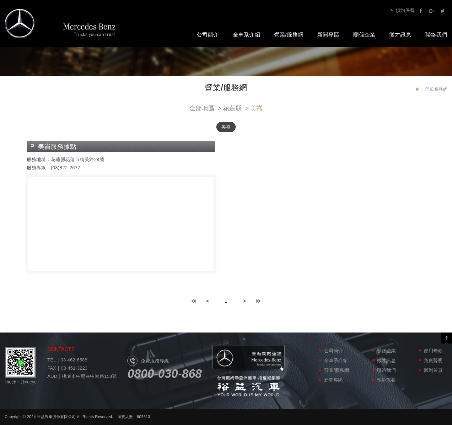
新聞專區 (328, 35)
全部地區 (201, 108)
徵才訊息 (400, 35)
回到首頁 (433, 370)
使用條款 (433, 350)
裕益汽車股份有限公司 (60, 23)
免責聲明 (433, 360)
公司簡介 (208, 35)
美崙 (256, 108)
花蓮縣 (232, 108)
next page (245, 301)
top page (193, 301)
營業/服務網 (289, 35)
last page (258, 301)
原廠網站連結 (249, 358)
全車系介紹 (246, 35)
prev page (207, 301)
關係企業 (364, 35)
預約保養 (405, 10)
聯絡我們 (386, 370)
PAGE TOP (446, 338)
